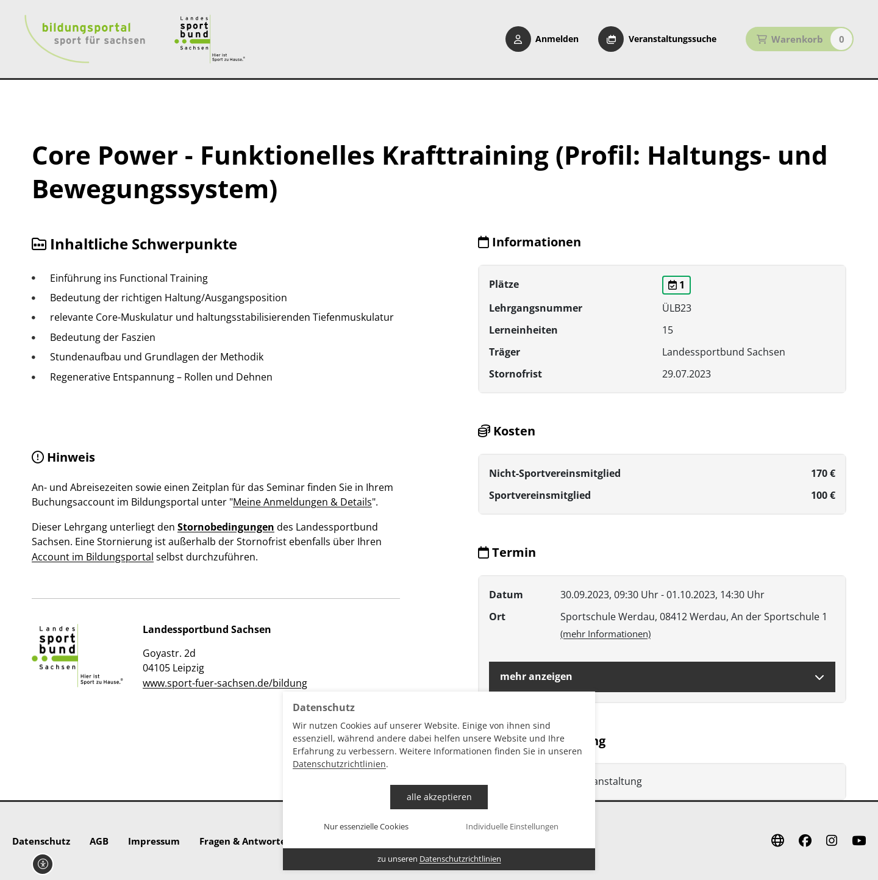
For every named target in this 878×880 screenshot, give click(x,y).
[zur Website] (77, 655)
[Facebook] (805, 841)
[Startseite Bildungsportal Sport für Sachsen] (84, 39)
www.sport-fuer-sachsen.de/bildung (225, 683)
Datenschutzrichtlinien (339, 764)
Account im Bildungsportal (93, 556)
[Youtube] (859, 841)
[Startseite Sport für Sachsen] (209, 39)
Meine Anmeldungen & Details (302, 502)
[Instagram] (831, 841)
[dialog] (439, 781)
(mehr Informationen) (605, 634)
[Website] (777, 841)
